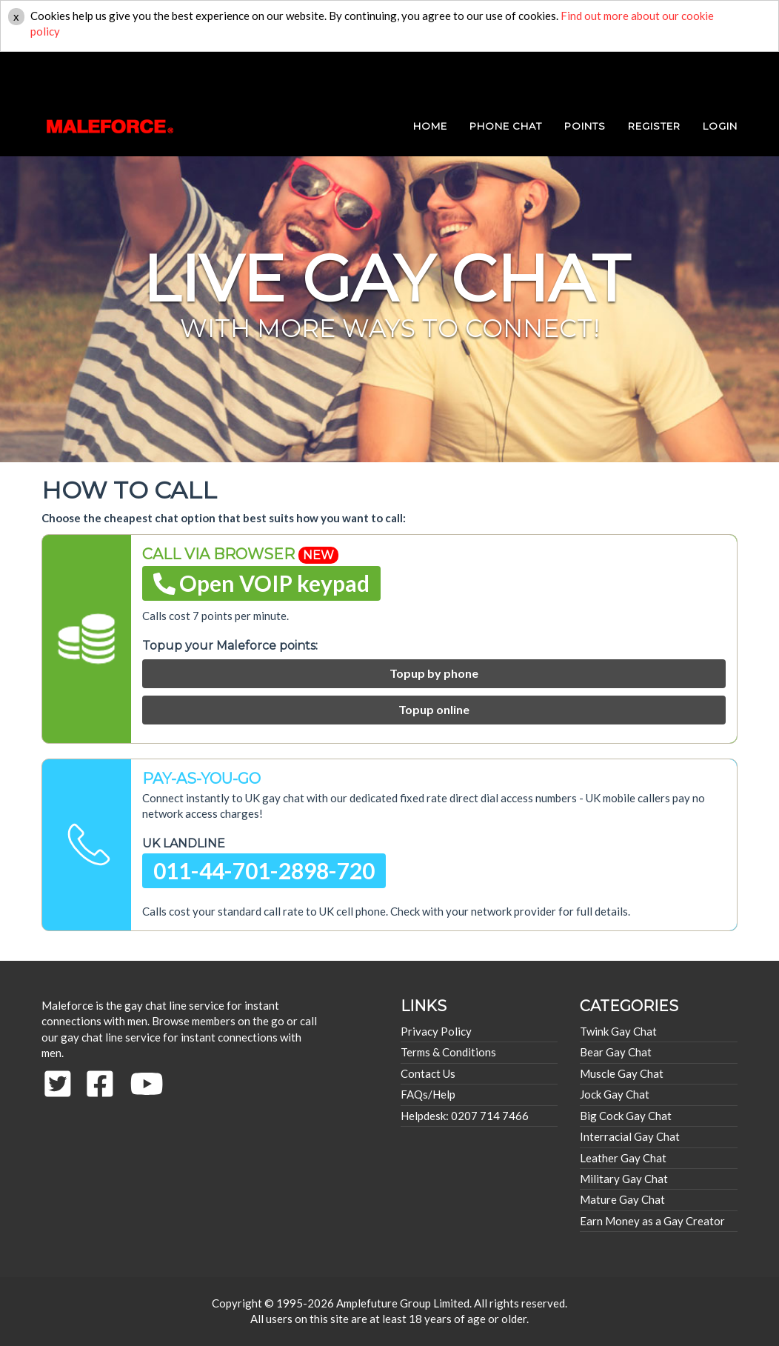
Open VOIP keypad (261, 583)
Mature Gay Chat (622, 1199)
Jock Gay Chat (614, 1094)
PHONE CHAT (505, 74)
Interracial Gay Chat (630, 1136)
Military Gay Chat (624, 1178)
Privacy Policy (436, 1031)
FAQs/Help (428, 1094)
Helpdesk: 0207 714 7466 (465, 1115)
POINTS (585, 74)
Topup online (433, 709)
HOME (430, 74)
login (720, 74)
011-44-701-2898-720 (264, 870)
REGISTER (654, 74)
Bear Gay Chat (616, 1052)
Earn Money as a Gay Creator (652, 1220)
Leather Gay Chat (623, 1158)
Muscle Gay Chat (621, 1073)
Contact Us (428, 1073)
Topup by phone (434, 673)
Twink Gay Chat (618, 1031)
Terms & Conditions (448, 1052)
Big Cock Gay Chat (626, 1115)
